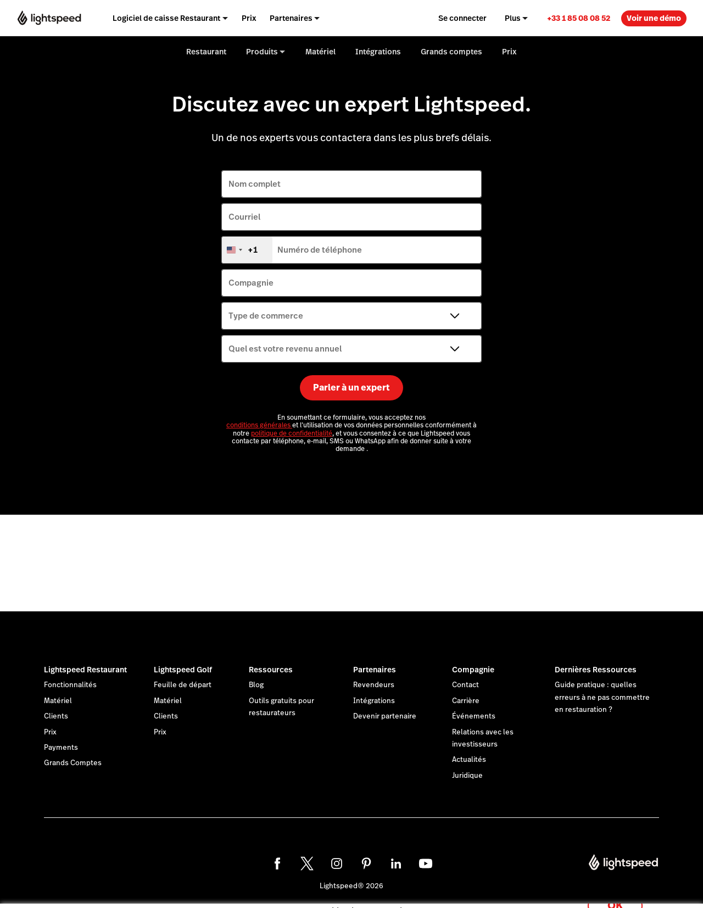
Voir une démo (654, 18)
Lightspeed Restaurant (85, 669)
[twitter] (307, 863)
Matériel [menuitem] (320, 51)
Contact (465, 685)
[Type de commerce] (351, 316)
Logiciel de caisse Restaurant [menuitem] (166, 18)
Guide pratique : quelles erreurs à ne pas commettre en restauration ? (602, 697)
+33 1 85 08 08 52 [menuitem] (578, 18)
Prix (50, 732)
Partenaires (374, 669)
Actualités (469, 760)
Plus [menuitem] (513, 18)
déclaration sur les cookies (431, 887)
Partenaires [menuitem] (291, 18)
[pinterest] (366, 863)
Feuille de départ (182, 685)
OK (615, 893)
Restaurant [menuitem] (206, 51)
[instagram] (336, 863)
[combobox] (247, 250)
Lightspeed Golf (183, 669)
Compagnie (473, 669)
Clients (56, 716)
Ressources (271, 669)
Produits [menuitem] (262, 51)
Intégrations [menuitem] (378, 51)
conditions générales (259, 425)
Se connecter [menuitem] (462, 18)
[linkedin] (396, 863)
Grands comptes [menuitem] (451, 51)
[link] (578, 18)
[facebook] (277, 863)
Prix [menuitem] (249, 18)
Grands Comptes (73, 763)
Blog (256, 685)
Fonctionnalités (70, 685)
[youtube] (425, 863)
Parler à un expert (351, 387)
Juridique (467, 776)
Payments (61, 748)
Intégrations (374, 701)
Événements (473, 716)
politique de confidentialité (291, 433)
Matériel (58, 701)
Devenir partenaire (384, 716)
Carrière (465, 701)
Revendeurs (373, 685)
